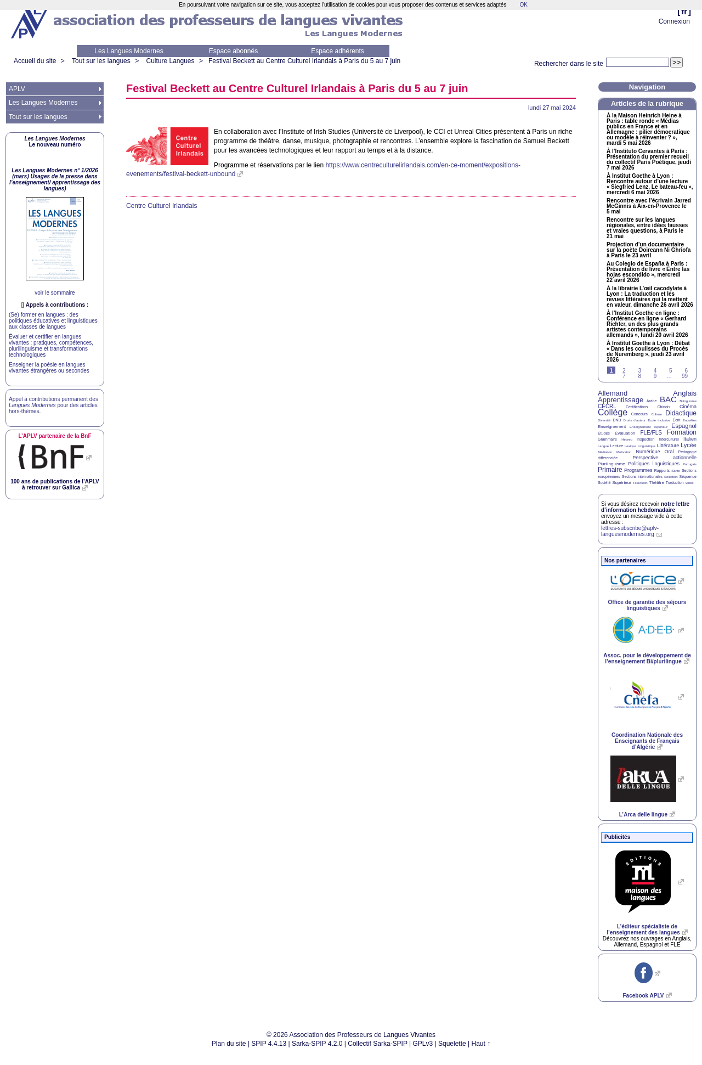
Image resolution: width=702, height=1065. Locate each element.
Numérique (648, 451)
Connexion (674, 21)
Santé (675, 470)
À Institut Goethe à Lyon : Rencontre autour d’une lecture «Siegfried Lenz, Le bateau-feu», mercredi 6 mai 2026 (650, 184)
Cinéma (688, 406)
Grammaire (607, 439)
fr (684, 11)
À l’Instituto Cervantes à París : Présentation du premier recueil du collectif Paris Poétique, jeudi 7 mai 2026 (649, 160)
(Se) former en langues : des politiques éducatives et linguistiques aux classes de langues (53, 321)
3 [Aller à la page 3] (639, 371)
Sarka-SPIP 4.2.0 (317, 1043)
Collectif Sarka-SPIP (377, 1043)
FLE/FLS (650, 433)
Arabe (652, 401)
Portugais (690, 464)
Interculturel (669, 439)
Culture (656, 414)
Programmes (638, 470)
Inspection (645, 439)
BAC (668, 399)
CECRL (607, 406)
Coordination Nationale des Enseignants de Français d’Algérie (647, 741)
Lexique (630, 446)
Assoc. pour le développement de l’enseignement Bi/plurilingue (646, 658)
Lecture (616, 446)
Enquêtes (690, 420)
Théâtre (656, 482)
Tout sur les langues (101, 61)
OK (523, 5)
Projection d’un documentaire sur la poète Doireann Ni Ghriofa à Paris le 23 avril (648, 250)
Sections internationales (642, 476)
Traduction (675, 482)
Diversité (604, 420)
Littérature (668, 445)
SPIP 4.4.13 (268, 1043)
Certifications (637, 407)
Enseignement (612, 426)
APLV (17, 89)
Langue (603, 446)
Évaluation (625, 433)
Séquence (688, 476)
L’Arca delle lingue (643, 815)
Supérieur (621, 482)
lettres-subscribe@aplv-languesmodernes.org (630, 531)
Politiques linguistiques (654, 463)
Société (604, 482)
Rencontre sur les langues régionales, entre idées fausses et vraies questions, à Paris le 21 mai (647, 228)
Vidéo (689, 482)
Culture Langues (170, 61)
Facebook (643, 996)
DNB (617, 420)
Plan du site (229, 1043)
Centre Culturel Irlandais (161, 206)
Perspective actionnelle (664, 457)
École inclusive (659, 420)
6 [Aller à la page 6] (686, 371)
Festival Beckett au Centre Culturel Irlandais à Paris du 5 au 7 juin (304, 61)
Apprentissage (620, 400)
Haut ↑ (481, 1043)
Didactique (681, 413)
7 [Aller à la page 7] (624, 376)
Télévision (640, 482)
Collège (612, 412)
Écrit (676, 420)
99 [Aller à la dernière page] (685, 376)
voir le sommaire (55, 293)
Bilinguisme (688, 401)
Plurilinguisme (611, 463)
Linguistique (646, 446)
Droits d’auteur (635, 420)
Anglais (685, 393)
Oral (669, 451)
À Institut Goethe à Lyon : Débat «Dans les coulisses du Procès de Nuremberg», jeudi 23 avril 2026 (648, 352)
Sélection (671, 476)
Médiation (605, 452)
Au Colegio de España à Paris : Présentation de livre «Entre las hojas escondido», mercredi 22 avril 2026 (648, 272)
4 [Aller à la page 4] (655, 371)
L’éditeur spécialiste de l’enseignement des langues (643, 929)
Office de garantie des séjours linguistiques (647, 605)
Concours (639, 414)
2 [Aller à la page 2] (624, 371)
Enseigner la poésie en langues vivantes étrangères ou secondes (49, 368)
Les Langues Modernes (128, 51)
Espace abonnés (233, 51)
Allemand (612, 393)
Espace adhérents (337, 51)
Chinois (664, 407)
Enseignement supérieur (648, 427)
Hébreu (626, 439)
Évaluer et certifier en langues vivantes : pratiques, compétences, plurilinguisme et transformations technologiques (51, 346)
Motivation (623, 452)
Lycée (689, 445)
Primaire (610, 470)
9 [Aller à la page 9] (655, 376)
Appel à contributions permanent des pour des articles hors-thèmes (53, 405)
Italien (690, 439)
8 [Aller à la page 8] (639, 376)
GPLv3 (423, 1043)
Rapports (662, 470)
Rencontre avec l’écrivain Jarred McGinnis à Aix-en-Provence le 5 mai (649, 206)
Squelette (452, 1043)
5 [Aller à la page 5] (670, 371)
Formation (682, 432)
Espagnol (684, 425)
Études (604, 433)
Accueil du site (35, 61)
